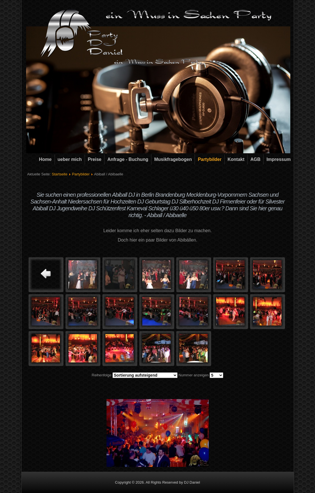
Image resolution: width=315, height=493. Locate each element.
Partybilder (210, 159)
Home (45, 159)
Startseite (59, 174)
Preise (94, 159)
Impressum (278, 159)
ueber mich (70, 159)
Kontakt (236, 159)
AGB (256, 159)
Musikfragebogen (173, 159)
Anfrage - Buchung (127, 159)
